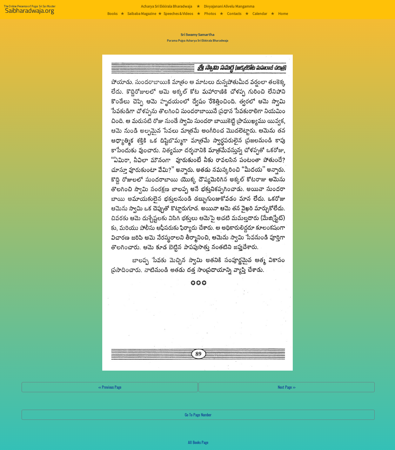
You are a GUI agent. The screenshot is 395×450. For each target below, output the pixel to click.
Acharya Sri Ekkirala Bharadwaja (166, 6)
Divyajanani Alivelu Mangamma (229, 6)
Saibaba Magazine (141, 13)
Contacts (234, 13)
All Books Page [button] (198, 442)
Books (112, 13)
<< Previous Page (109, 387)
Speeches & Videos (178, 13)
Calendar (259, 13)
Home (283, 13)
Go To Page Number (198, 414)
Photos (210, 13)
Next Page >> (286, 387)
